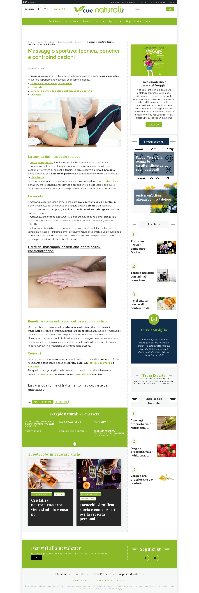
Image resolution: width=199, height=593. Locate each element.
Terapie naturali (43, 402)
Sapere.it (172, 2)
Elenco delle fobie (69, 422)
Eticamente (142, 2)
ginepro (94, 362)
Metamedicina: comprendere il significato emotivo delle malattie (39, 424)
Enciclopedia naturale (62, 21)
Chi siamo (61, 574)
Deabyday (115, 2)
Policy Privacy (104, 581)
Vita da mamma (128, 2)
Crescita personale (158, 2)
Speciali (113, 21)
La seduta (36, 87)
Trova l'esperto (92, 21)
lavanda (80, 374)
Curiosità (35, 94)
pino (89, 374)
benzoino (33, 366)
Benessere (61, 402)
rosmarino (106, 362)
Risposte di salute (137, 21)
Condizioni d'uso (82, 581)
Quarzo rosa (32, 431)
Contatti (79, 574)
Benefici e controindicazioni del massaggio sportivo (61, 91)
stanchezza (37, 177)
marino (49, 374)
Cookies (121, 581)
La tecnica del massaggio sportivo (51, 83)
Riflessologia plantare (71, 431)
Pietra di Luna (101, 422)
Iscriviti (59, 9)
